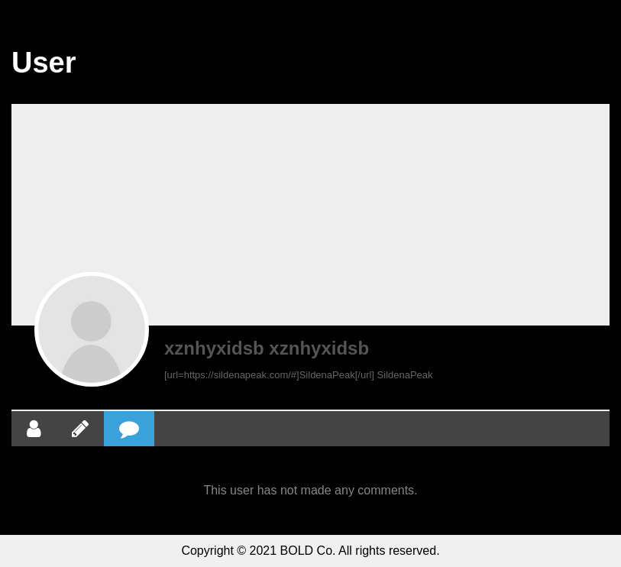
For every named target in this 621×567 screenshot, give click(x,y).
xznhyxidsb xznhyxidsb (266, 348)
